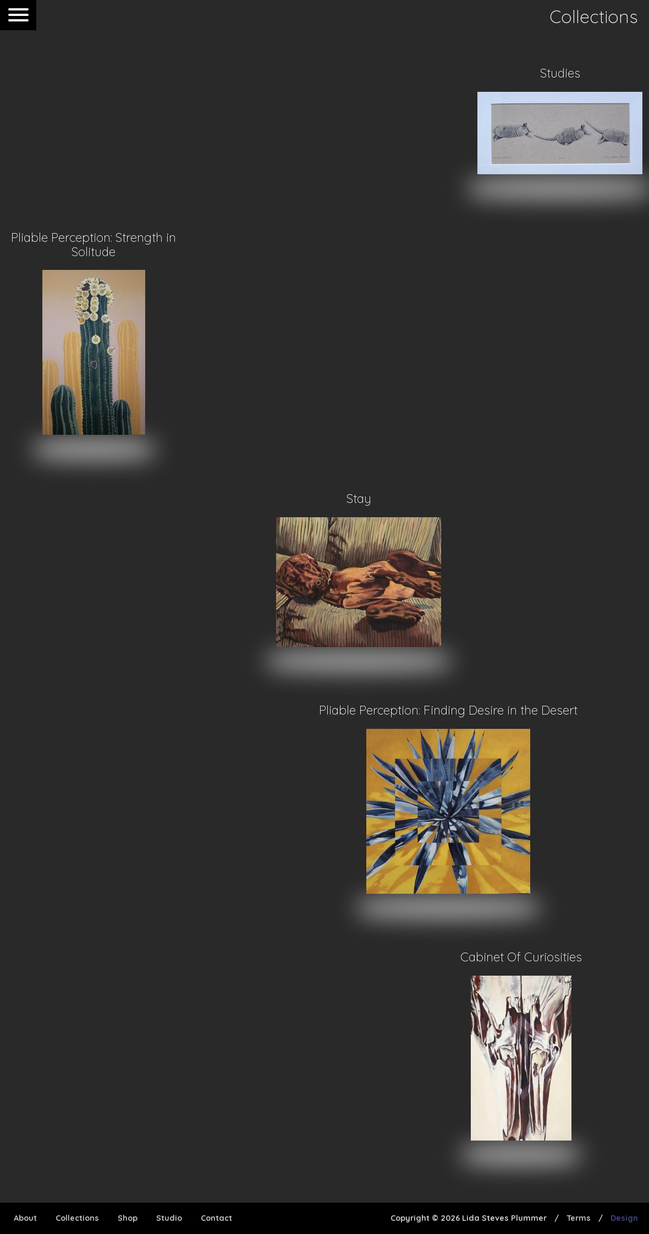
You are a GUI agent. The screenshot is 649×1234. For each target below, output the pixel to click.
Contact (216, 1218)
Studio (169, 1218)
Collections (77, 1218)
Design (624, 1218)
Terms (578, 1218)
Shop (128, 1218)
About (25, 1218)
